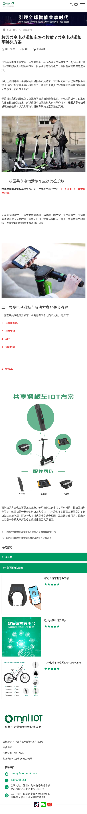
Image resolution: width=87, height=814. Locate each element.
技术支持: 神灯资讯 (13, 753)
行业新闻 (27, 30)
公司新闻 (7, 547)
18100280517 (19, 779)
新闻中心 (17, 30)
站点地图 (7, 747)
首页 (9, 30)
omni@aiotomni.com (24, 773)
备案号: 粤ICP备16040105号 (17, 758)
